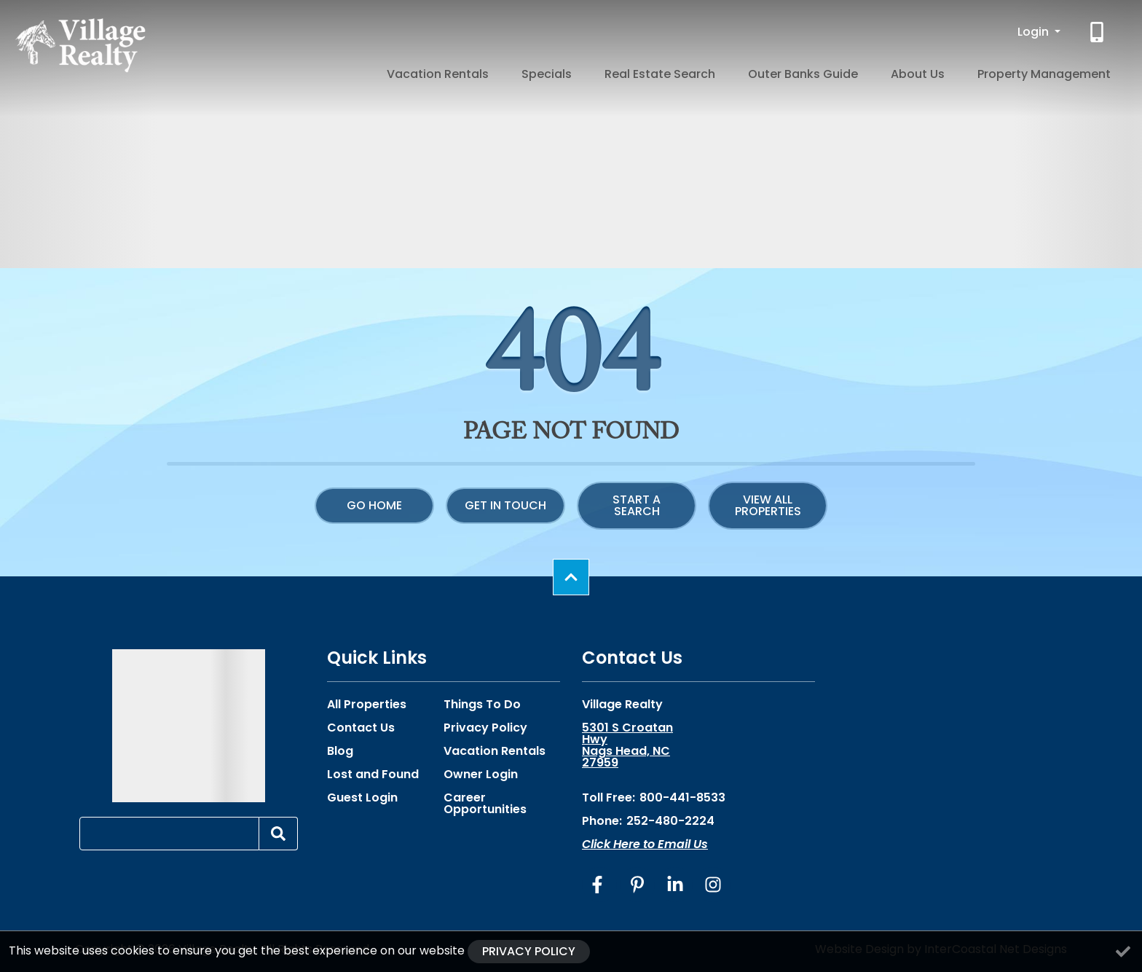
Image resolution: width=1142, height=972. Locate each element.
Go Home (374, 505)
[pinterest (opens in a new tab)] (637, 884)
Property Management (1055, 71)
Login (1034, 31)
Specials (642, 71)
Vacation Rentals (554, 71)
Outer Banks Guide (856, 71)
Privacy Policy (485, 728)
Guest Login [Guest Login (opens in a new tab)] (362, 798)
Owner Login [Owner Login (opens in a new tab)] (481, 774)
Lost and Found (373, 774)
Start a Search (637, 505)
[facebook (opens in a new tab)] (599, 884)
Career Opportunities (485, 803)
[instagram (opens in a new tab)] (713, 884)
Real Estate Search (734, 71)
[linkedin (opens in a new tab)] (675, 884)
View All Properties (768, 505)
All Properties (366, 704)
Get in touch (505, 505)
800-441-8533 (682, 797)
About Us (950, 71)
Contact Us (361, 728)
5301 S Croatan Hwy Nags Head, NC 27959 (627, 745)
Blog (340, 751)
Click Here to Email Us (645, 844)
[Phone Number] (1098, 32)
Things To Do (482, 704)
